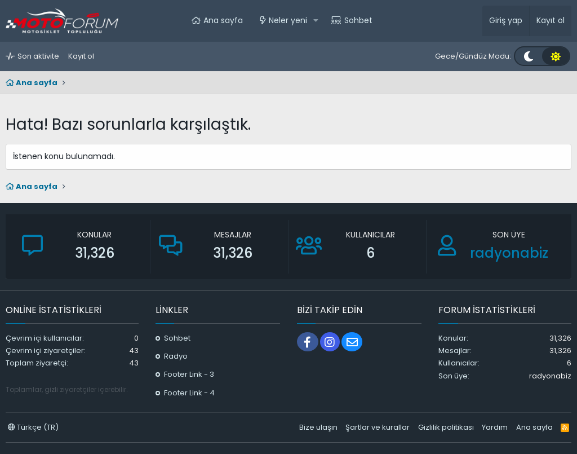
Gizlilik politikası (446, 427)
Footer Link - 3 (189, 374)
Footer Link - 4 (189, 392)
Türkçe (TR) (33, 427)
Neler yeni (288, 20)
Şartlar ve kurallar (377, 427)
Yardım (495, 427)
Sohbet (358, 20)
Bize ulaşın (318, 427)
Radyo (176, 356)
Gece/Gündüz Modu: (473, 56)
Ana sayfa (223, 20)
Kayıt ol (81, 56)
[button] (315, 21)
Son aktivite (38, 56)
